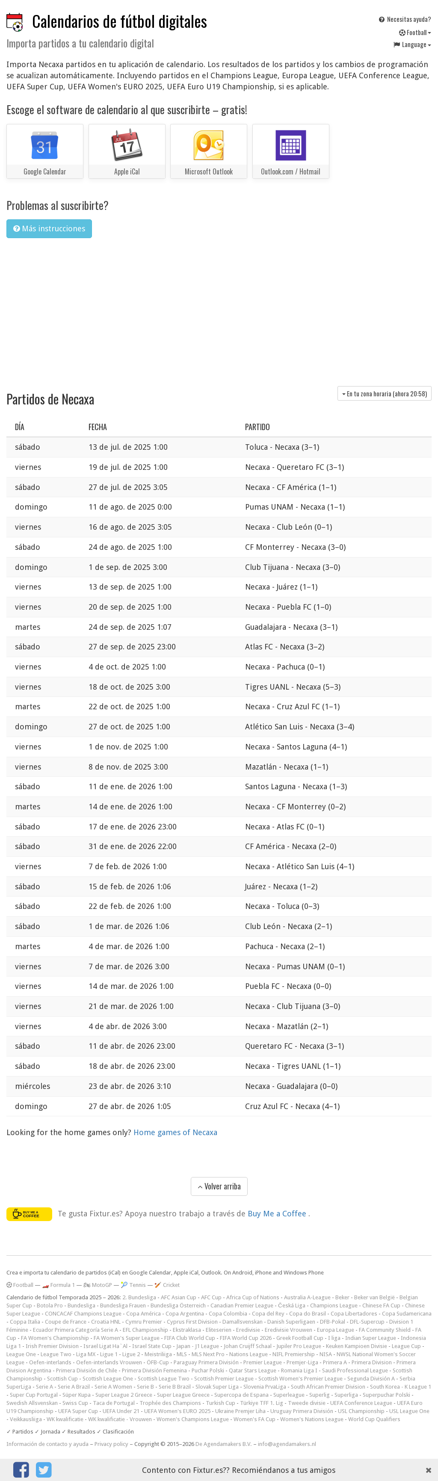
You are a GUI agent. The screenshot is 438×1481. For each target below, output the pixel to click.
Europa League (335, 1330)
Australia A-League (307, 1297)
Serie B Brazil (175, 1387)
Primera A (335, 1362)
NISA (326, 1354)
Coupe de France (65, 1322)
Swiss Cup (75, 1403)
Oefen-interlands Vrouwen (109, 1362)
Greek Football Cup (299, 1338)
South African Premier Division (328, 1387)
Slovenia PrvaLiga (264, 1387)
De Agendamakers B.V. (223, 1444)
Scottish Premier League (224, 1378)
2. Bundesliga (139, 1297)
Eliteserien (218, 1330)
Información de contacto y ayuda (47, 1444)
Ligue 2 (131, 1354)
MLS (182, 1354)
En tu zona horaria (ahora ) (384, 393)
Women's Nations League (311, 1419)
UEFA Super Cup (78, 1411)
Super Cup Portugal (34, 1395)
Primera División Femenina (154, 1370)
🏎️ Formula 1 (58, 1285)
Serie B (145, 1387)
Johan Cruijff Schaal (248, 1346)
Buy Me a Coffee (278, 1213)
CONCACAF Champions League (83, 1313)
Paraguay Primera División (206, 1362)
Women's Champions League (193, 1419)
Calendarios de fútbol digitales (119, 20)
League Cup (406, 1346)
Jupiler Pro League (298, 1346)
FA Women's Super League (127, 1338)
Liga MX (85, 1354)
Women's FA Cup (254, 1419)
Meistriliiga (158, 1354)
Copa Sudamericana (407, 1313)
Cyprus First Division (192, 1322)
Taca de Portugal (114, 1403)
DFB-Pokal (332, 1322)
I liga (334, 1338)
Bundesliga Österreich (178, 1305)
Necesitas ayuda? (404, 19)
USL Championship (361, 1411)
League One (21, 1354)
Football (415, 32)
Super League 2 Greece (123, 1395)
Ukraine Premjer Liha (240, 1411)
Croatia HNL (106, 1322)
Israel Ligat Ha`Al (105, 1346)
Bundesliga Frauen (123, 1305)
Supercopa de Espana (241, 1395)
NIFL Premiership (293, 1354)
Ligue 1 (109, 1354)
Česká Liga (291, 1305)
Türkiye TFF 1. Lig (261, 1403)
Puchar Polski (208, 1370)
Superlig (319, 1395)
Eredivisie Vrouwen (288, 1330)
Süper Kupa (76, 1395)
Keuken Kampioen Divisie (356, 1346)
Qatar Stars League (252, 1370)
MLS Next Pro (208, 1354)
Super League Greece (183, 1395)
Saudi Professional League (355, 1370)
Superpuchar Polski (386, 1395)
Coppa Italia (25, 1322)
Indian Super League (370, 1338)
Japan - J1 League (197, 1346)
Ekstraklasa (187, 1330)
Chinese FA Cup (381, 1305)
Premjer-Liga (302, 1362)
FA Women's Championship (55, 1338)
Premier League (262, 1362)
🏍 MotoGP (97, 1285)
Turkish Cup (220, 1403)
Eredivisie (248, 1330)
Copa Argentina (185, 1313)
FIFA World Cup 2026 (246, 1338)
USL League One (409, 1411)
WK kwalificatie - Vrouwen (120, 1419)
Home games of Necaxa (175, 1132)
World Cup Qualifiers (374, 1419)
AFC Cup (211, 1297)
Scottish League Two (163, 1378)
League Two (56, 1354)
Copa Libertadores (354, 1313)
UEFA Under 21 (121, 1411)
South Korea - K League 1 (400, 1387)
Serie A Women (113, 1387)
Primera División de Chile (86, 1370)
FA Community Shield (385, 1330)
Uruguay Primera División (301, 1411)
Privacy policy (111, 1444)
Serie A (44, 1387)
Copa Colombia (228, 1313)
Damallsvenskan (242, 1322)
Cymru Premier (143, 1322)
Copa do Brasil (307, 1313)
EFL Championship (145, 1330)
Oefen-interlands (50, 1362)
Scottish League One (108, 1378)
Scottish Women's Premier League (300, 1378)
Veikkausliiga (26, 1419)
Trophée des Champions (170, 1403)
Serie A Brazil (74, 1387)
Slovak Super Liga (217, 1387)
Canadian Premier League (241, 1305)
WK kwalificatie (65, 1419)
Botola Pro (50, 1305)
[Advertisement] (219, 309)
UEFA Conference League (361, 1403)
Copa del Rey (268, 1313)
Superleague (289, 1395)
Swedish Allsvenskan (32, 1403)
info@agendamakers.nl (287, 1444)
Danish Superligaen (291, 1322)
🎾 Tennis (133, 1285)
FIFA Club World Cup (189, 1338)
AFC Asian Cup (178, 1297)
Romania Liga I (299, 1370)
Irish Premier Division (52, 1346)
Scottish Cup (62, 1378)
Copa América (143, 1313)
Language (412, 44)
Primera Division (372, 1362)
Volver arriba (219, 1186)
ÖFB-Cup (158, 1362)
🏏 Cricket (167, 1285)
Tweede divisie (307, 1403)
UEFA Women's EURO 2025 (177, 1411)
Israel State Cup (152, 1346)
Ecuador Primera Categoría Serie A (75, 1330)
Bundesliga (81, 1305)
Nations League (248, 1354)
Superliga (346, 1395)
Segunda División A (371, 1378)
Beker (342, 1297)
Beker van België (374, 1297)
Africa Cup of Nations (252, 1297)
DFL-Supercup (367, 1322)
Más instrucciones (49, 228)
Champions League (334, 1305)
